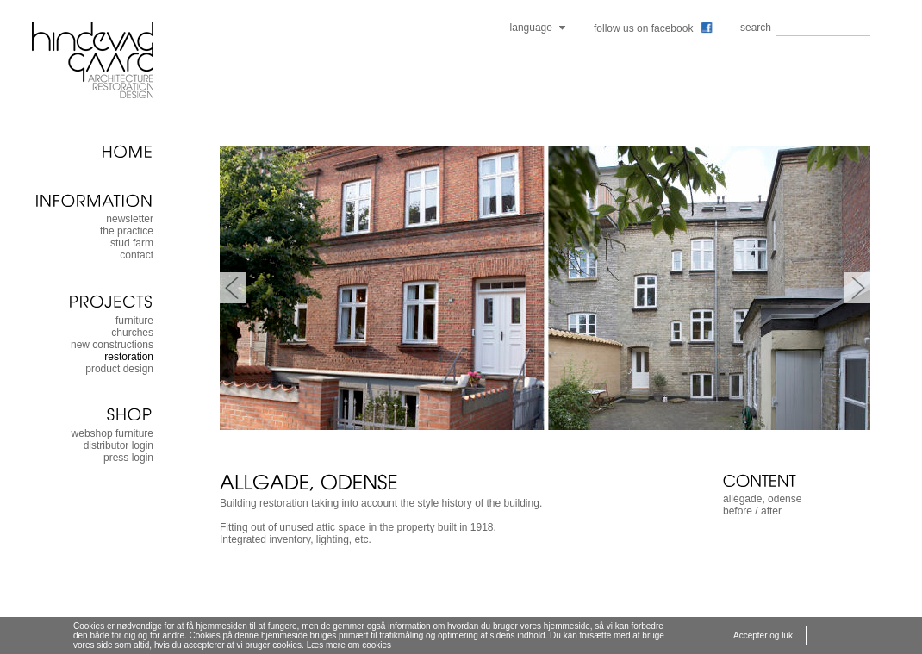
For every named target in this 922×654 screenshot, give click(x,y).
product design (119, 369)
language (531, 28)
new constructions (112, 345)
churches (132, 333)
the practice (126, 231)
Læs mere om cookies (349, 645)
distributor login (118, 445)
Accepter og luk (763, 635)
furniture (134, 321)
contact (136, 255)
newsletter (129, 219)
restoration (128, 357)
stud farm (131, 243)
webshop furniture (112, 433)
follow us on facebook (653, 28)
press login (128, 458)
